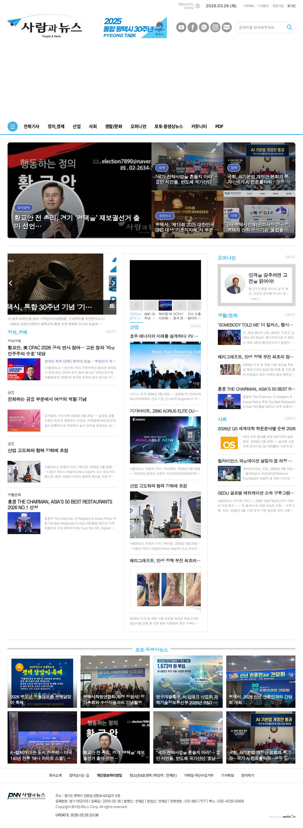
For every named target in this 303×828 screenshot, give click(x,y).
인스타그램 (215, 27)
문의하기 (247, 775)
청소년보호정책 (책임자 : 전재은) (153, 775)
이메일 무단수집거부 (199, 775)
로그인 (291, 6)
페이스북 (193, 27)
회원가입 (278, 6)
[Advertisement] (151, 81)
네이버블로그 (227, 27)
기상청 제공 (189, 8)
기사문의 (263, 6)
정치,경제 (17, 332)
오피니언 (227, 257)
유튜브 (181, 27)
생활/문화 (227, 315)
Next (112, 283)
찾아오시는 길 (79, 775)
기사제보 (248, 6)
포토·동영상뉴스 (151, 650)
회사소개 (55, 775)
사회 (222, 419)
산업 (134, 326)
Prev (11, 283)
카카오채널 (204, 27)
